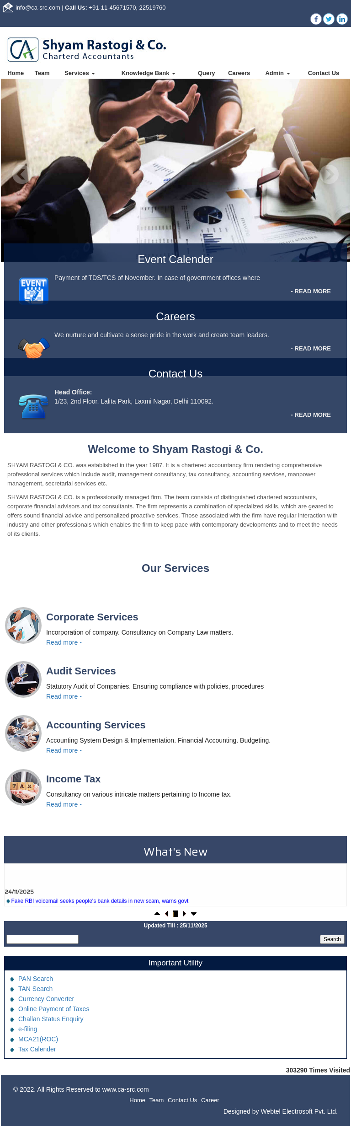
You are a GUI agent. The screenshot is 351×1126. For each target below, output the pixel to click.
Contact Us (324, 73)
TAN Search (35, 988)
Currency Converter (46, 998)
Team (42, 73)
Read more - (64, 642)
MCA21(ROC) (38, 1039)
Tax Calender (37, 1049)
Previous (22, 174)
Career (210, 1100)
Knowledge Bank (149, 73)
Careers (239, 73)
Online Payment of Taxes (53, 1009)
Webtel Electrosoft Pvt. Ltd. (299, 1111)
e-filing (27, 1029)
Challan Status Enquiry (50, 1019)
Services (79, 73)
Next (329, 174)
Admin (277, 73)
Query (206, 73)
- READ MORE (311, 291)
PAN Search (35, 978)
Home (15, 73)
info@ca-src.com (38, 7)
